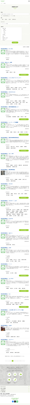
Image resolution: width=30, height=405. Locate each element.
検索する (15, 42)
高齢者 (4, 29)
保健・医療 (4, 28)
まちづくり (4, 35)
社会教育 (4, 34)
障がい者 (5, 30)
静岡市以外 (14, 19)
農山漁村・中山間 (5, 37)
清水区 (10, 19)
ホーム (1, 3)
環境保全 (4, 40)
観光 (3, 36)
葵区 (2, 19)
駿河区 (6, 19)
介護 (4, 31)
